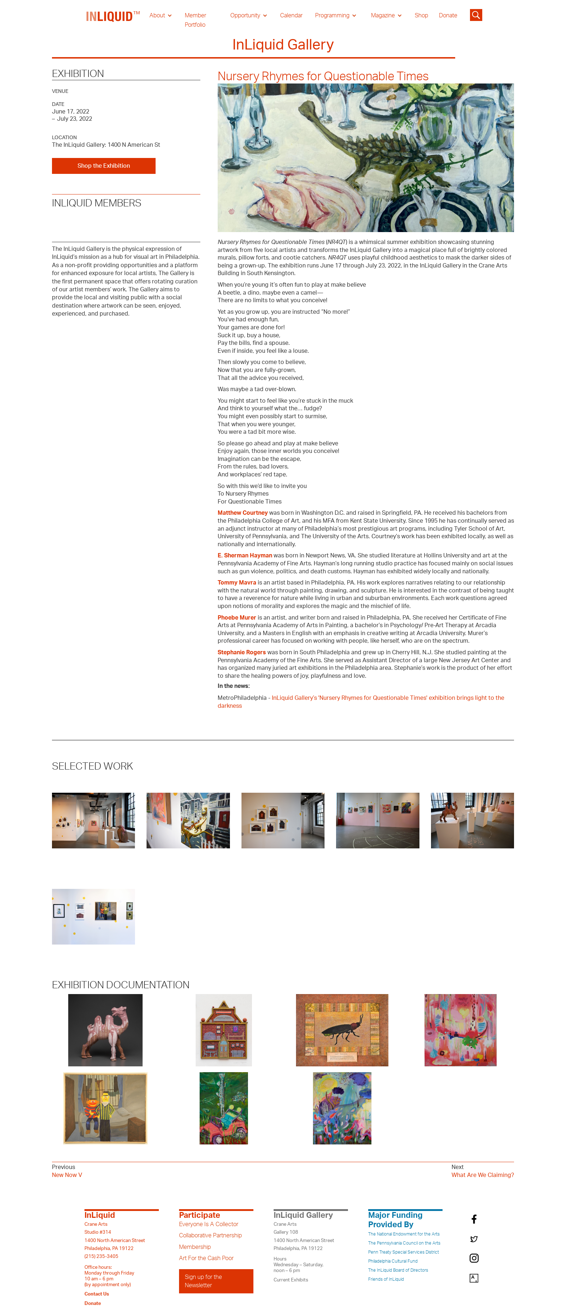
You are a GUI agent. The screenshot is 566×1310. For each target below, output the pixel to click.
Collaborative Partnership (210, 1235)
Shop (421, 15)
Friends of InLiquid (386, 1279)
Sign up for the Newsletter (203, 1281)
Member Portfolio (195, 20)
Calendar (291, 15)
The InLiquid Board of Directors (398, 1270)
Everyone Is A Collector (208, 1224)
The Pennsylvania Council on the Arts (404, 1243)
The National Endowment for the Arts (404, 1234)
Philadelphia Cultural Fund (393, 1261)
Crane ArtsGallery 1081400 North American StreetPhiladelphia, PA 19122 (304, 1236)
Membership (195, 1247)
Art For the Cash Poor (206, 1258)
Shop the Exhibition (104, 166)
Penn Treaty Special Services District (403, 1252)
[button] (160, 15)
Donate (448, 15)
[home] (113, 20)
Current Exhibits (291, 1280)
